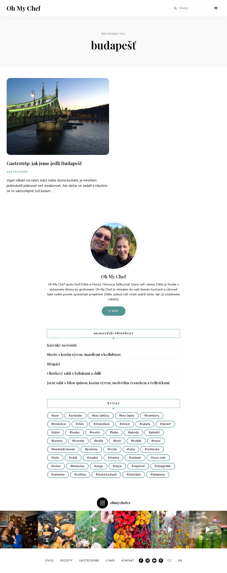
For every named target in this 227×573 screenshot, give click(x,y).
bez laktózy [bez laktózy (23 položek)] (101, 416)
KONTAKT (128, 560)
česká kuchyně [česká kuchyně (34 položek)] (107, 475)
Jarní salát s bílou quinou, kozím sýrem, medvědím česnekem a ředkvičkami (108, 382)
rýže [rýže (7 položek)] (56, 458)
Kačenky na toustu (62, 345)
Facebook (141, 560)
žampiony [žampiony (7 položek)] (158, 475)
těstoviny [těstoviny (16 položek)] (78, 466)
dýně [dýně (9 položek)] (56, 433)
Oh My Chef (23, 8)
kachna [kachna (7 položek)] (57, 441)
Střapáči (53, 364)
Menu (215, 8)
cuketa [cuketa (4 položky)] (145, 424)
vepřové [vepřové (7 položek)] (139, 466)
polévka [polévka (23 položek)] (92, 449)
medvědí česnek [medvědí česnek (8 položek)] (64, 449)
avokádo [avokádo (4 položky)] (76, 416)
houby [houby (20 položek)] (75, 433)
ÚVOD (49, 560)
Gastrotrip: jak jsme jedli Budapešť (44, 163)
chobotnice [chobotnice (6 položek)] (102, 424)
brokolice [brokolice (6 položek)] (59, 424)
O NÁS (110, 560)
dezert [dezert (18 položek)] (166, 424)
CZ (169, 560)
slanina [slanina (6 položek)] (114, 458)
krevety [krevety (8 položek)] (79, 441)
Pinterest (161, 560)
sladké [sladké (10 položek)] (93, 458)
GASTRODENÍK (17, 171)
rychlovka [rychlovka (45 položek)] (153, 449)
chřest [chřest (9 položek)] (125, 424)
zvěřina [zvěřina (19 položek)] (81, 475)
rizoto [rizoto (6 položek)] (113, 449)
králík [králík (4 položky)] (99, 441)
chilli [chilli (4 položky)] (81, 424)
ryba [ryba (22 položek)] (132, 449)
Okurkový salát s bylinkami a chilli (74, 373)
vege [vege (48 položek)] (99, 466)
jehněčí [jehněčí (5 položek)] (155, 433)
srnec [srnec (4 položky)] (57, 466)
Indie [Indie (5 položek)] (115, 433)
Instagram (147, 560)
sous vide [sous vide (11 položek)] (159, 458)
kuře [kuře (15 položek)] (118, 441)
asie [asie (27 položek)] (56, 416)
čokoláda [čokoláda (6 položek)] (134, 475)
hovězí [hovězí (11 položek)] (95, 433)
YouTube (154, 560)
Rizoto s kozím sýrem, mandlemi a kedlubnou (84, 354)
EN (180, 560)
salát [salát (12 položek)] (74, 458)
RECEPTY (66, 560)
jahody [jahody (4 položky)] (134, 433)
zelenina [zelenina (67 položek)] (59, 475)
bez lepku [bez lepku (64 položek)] (127, 416)
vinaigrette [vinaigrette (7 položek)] (164, 466)
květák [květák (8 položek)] (137, 441)
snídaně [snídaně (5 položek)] (136, 458)
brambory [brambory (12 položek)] (152, 416)
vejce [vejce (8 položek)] (118, 466)
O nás (113, 311)
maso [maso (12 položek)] (156, 441)
